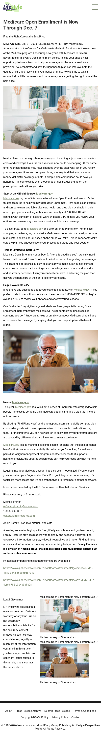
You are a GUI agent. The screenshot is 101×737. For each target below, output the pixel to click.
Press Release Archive (28, 710)
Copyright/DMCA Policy (34, 717)
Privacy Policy (60, 717)
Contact (75, 717)
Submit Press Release (57, 710)
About (8, 710)
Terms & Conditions (84, 710)
